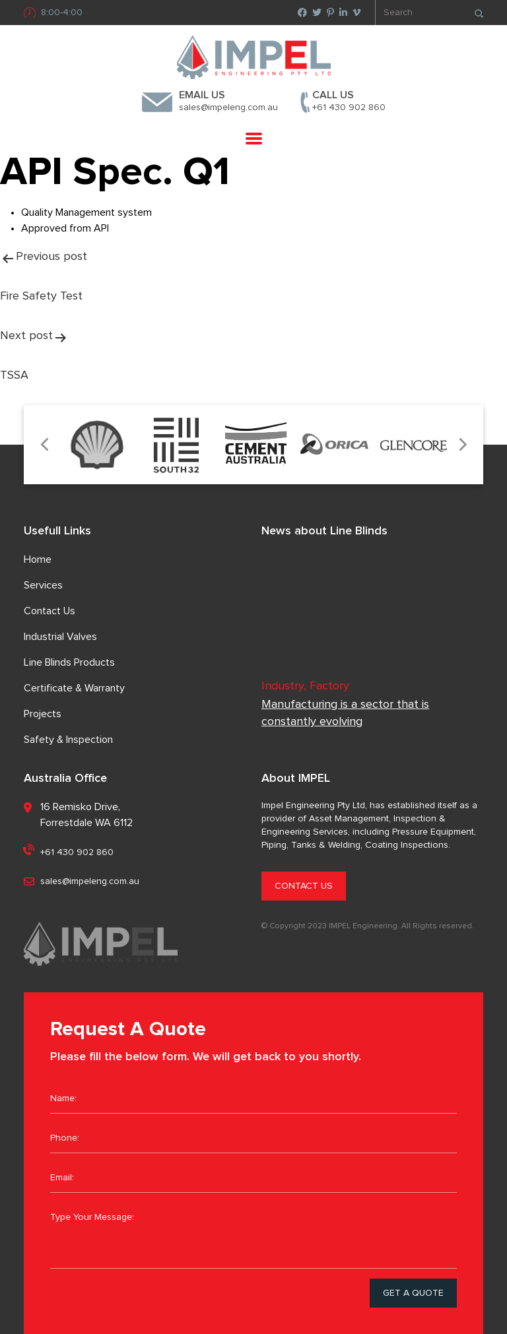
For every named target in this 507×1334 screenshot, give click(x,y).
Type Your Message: (253, 1236)
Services (43, 585)
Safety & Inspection (68, 739)
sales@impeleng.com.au (228, 107)
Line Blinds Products (69, 662)
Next (462, 445)
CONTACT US (304, 886)
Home (37, 559)
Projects (42, 714)
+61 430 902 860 (349, 107)
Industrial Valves (60, 636)
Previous (45, 445)
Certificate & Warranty (74, 688)
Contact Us (49, 611)
